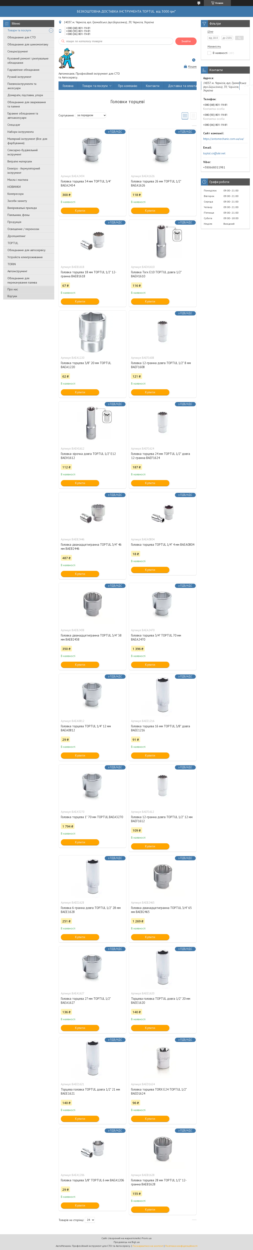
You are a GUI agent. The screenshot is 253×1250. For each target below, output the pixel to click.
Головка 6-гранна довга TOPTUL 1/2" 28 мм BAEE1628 (91, 910)
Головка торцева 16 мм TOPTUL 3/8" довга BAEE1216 (160, 728)
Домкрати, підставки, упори (25, 95)
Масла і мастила (17, 180)
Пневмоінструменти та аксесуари (21, 86)
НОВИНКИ (14, 187)
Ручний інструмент (19, 77)
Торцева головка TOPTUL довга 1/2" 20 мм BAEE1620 (160, 1001)
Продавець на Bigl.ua (127, 1242)
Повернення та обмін (220, 85)
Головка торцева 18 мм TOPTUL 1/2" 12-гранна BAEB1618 (88, 274)
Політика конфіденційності (181, 1245)
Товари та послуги (19, 30)
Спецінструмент (17, 51)
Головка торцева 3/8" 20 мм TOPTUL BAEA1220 (86, 365)
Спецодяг (13, 125)
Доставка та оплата (182, 85)
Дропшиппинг (16, 236)
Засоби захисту (17, 201)
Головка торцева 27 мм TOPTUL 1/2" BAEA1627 (86, 1001)
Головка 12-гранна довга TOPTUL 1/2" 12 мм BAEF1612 (162, 819)
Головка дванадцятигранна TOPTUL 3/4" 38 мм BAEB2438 (91, 637)
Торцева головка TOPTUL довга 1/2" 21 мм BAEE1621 (90, 1091)
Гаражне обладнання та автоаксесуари (22, 115)
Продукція (14, 222)
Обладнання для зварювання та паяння (26, 104)
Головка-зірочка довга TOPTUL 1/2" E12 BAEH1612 (88, 456)
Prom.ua (147, 1238)
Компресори (15, 194)
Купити (80, 210)
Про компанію (127, 85)
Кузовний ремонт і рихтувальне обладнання (28, 60)
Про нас (12, 289)
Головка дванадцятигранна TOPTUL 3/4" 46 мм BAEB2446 (91, 547)
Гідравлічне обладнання (23, 70)
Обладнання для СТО (21, 37)
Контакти (152, 85)
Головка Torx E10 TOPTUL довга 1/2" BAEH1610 (156, 274)
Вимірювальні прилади (22, 208)
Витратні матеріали (19, 161)
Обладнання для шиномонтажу (27, 44)
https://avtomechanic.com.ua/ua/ (223, 139)
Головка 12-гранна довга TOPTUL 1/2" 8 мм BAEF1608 (161, 365)
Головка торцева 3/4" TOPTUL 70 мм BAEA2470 (156, 637)
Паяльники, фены (18, 215)
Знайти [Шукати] (186, 41)
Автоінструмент (17, 271)
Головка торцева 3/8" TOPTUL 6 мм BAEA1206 (92, 1180)
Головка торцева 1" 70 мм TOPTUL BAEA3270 (92, 817)
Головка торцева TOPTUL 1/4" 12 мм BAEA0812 (86, 728)
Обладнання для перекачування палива (22, 280)
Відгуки (12, 296)
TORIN (11, 264)
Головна (68, 85)
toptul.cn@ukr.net (214, 153)
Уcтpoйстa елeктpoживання (25, 257)
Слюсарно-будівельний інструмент (22, 152)
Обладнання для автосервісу (26, 250)
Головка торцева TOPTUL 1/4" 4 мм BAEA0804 (162, 545)
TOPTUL (12, 243)
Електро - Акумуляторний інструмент (23, 170)
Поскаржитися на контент (148, 1245)
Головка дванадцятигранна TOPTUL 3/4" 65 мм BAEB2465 (161, 910)
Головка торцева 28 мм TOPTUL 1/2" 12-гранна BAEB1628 (159, 1182)
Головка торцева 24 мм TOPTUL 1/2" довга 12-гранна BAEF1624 (160, 456)
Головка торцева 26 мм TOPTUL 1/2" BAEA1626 (156, 183)
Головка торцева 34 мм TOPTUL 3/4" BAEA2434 (86, 183)
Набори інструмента (20, 132)
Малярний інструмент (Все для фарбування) (27, 141)
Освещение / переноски (23, 229)
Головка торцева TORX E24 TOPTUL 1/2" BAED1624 (159, 1091)
